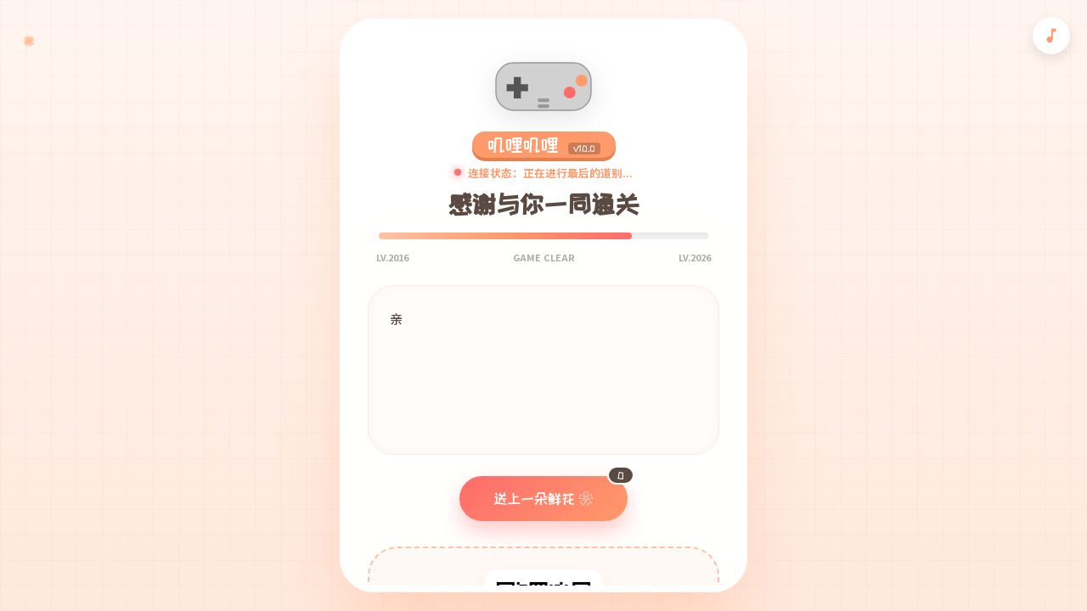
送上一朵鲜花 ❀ (560, 491)
